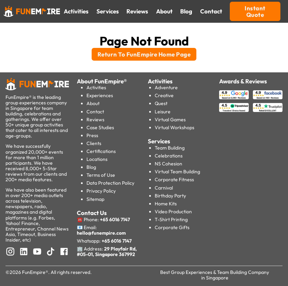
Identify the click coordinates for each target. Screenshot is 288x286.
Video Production (173, 211)
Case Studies (100, 127)
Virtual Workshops (174, 127)
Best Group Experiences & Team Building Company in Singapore (214, 274)
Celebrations (169, 156)
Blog (91, 167)
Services (159, 141)
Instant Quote (255, 11)
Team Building (170, 148)
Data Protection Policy (110, 183)
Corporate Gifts (172, 227)
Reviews (95, 119)
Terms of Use (100, 175)
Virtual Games (170, 119)
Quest (161, 103)
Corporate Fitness (174, 179)
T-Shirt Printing (171, 219)
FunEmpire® (35, 272)
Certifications (101, 151)
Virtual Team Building (177, 171)
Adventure (166, 87)
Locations (96, 159)
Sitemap (95, 199)
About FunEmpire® (102, 81)
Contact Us (92, 212)
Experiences (99, 95)
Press (92, 135)
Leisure (163, 112)
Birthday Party (170, 196)
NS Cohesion (168, 164)
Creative (164, 95)
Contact (95, 112)
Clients (93, 143)
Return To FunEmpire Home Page (144, 54)
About (93, 103)
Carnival (164, 188)
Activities (96, 87)
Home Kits (166, 204)
